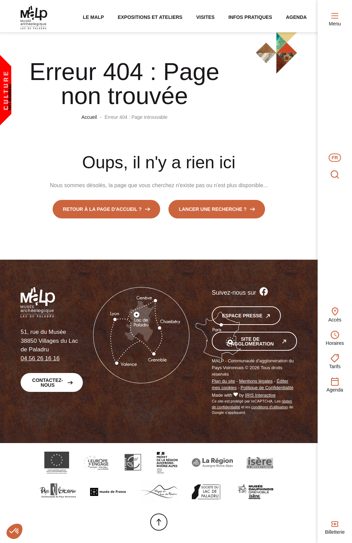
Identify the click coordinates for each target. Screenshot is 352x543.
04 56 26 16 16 (40, 360)
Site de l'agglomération (250, 343)
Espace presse (242, 317)
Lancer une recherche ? (212, 211)
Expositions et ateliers (140, 17)
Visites (195, 17)
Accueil (89, 119)
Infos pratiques (240, 17)
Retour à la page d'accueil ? (102, 211)
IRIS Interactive (260, 397)
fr (335, 157)
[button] (14, 531)
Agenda (286, 17)
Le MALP (83, 17)
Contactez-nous (47, 384)
